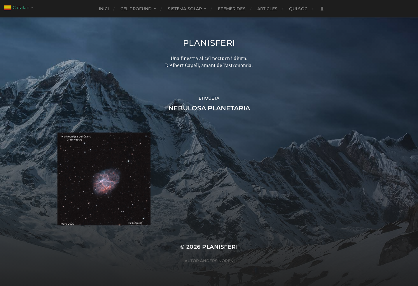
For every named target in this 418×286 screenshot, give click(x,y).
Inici (104, 8)
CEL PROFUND (136, 8)
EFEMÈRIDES (231, 8)
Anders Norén (217, 260)
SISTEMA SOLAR (185, 8)
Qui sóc (298, 8)
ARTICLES (267, 8)
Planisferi (209, 43)
